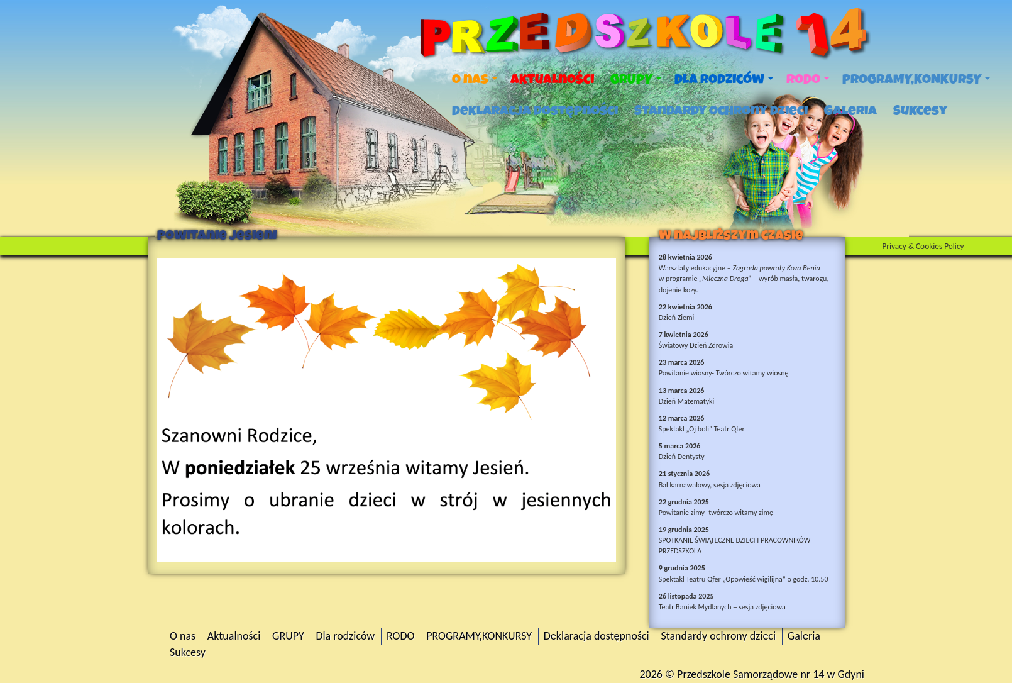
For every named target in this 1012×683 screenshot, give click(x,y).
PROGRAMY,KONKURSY (916, 79)
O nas (474, 79)
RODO (807, 79)
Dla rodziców (723, 79)
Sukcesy (920, 110)
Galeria (850, 110)
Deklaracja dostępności (535, 110)
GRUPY (635, 79)
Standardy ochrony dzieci (721, 110)
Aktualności (552, 79)
